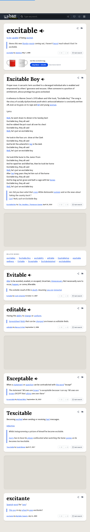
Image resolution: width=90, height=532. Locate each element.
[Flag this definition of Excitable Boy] (82, 78)
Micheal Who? (21, 399)
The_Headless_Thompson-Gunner (31, 204)
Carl (10, 198)
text (48, 419)
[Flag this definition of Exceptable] (82, 377)
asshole (57, 192)
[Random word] (67, 16)
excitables (11, 258)
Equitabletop (63, 258)
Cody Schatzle (20, 296)
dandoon (19, 53)
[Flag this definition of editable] (82, 308)
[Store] (74, 16)
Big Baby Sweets (22, 516)
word (16, 504)
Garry (11, 438)
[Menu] (84, 16)
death (34, 290)
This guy (12, 510)
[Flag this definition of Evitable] (82, 274)
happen (15, 284)
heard (55, 43)
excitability (39, 258)
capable (15, 37)
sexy (24, 504)
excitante (10, 516)
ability (19, 315)
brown (36, 390)
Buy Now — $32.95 (39, 65)
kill (38, 104)
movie (31, 43)
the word (60, 384)
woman (53, 104)
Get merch (77, 53)
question (29, 384)
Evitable (21, 261)
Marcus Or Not (20, 327)
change (28, 315)
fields (22, 321)
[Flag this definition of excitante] (82, 497)
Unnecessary (56, 281)
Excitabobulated (48, 261)
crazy (35, 192)
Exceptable (33, 261)
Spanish (10, 504)
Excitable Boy (11, 204)
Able (8, 281)
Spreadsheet (14, 321)
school (24, 510)
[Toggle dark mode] (79, 16)
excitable (10, 53)
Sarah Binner (21, 447)
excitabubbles (65, 261)
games (69, 438)
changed (39, 321)
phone (30, 438)
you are (50, 290)
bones (52, 180)
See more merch (55, 65)
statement (18, 384)
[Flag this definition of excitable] (81, 28)
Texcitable (10, 447)
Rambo (25, 43)
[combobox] (44, 16)
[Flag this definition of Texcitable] (82, 412)
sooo (31, 510)
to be (9, 37)
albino (28, 393)
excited (29, 37)
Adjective (11, 425)
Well (8, 118)
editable (50, 258)
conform (37, 315)
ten (12, 173)
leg (31, 144)
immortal (58, 290)
